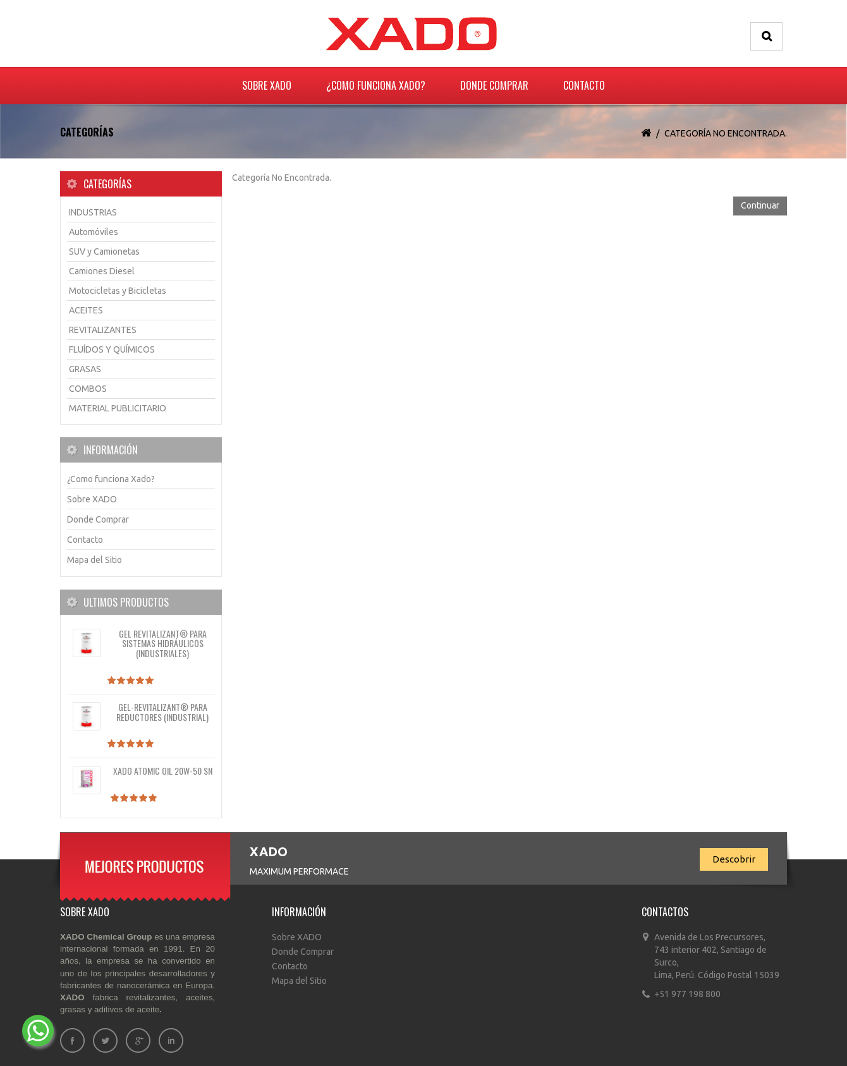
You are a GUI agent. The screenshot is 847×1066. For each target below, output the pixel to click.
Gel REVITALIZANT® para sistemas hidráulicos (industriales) (163, 643)
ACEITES (86, 310)
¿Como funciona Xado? (375, 85)
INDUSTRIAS (93, 212)
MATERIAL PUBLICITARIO (117, 408)
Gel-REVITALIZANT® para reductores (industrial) (162, 711)
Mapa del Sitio (94, 560)
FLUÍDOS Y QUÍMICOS (112, 349)
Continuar (760, 205)
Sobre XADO (266, 85)
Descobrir (733, 859)
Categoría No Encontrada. (725, 133)
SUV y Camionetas (104, 251)
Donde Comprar (494, 85)
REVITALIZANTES (103, 330)
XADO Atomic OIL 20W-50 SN (162, 770)
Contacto (584, 85)
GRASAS (85, 369)
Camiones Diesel (102, 271)
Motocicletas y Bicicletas (117, 291)
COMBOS (88, 389)
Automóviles (93, 232)
